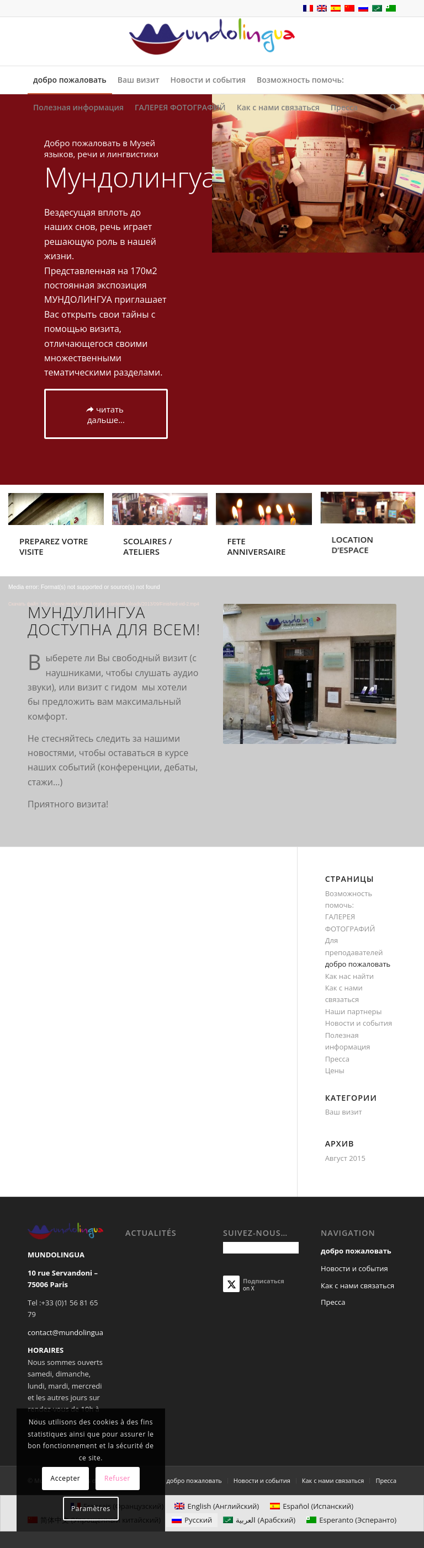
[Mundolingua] (212, 41)
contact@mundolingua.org (72, 1332)
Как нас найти (349, 976)
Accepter (65, 1478)
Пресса (337, 1059)
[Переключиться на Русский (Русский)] (192, 1520)
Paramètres (90, 1508)
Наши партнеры (353, 1011)
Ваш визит (343, 1112)
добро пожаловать (358, 964)
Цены (334, 1070)
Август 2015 (345, 1158)
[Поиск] (390, 107)
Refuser (117, 1478)
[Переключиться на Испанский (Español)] (311, 1506)
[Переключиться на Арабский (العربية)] (259, 1520)
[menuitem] (70, 80)
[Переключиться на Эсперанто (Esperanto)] (351, 1520)
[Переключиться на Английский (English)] (216, 1506)
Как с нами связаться (357, 1285)
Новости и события (359, 1023)
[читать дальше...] (106, 414)
